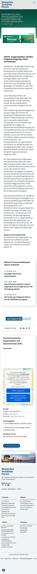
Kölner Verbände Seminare (8, 543)
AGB (2, 558)
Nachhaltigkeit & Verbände (8, 507)
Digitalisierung (5, 511)
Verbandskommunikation (8, 513)
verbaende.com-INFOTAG (8, 537)
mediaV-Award (24, 509)
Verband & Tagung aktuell (27, 505)
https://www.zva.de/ (17, 416)
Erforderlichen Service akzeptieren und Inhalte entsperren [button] (18, 398)
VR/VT (19, 489)
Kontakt (3, 489)
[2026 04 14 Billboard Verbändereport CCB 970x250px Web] (18, 455)
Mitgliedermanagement (7, 503)
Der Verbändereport (25, 501)
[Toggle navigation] (34, 2)
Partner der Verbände (26, 526)
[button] (3, 570)
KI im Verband (5, 501)
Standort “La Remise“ (7, 547)
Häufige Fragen (5, 545)
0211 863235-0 (14, 411)
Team (35, 558)
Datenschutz (7, 558)
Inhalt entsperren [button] (18, 391)
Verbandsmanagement (7, 505)
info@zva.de (12, 414)
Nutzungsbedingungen (26, 558)
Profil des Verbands (11, 446)
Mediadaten (12, 489)
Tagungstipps (23, 530)
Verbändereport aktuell (26, 503)
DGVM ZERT (23, 532)
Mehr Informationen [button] (18, 387)
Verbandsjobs (23, 528)
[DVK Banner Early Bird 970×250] (18, 36)
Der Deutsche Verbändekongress (6, 540)
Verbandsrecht (5, 509)
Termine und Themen (26, 507)
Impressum (15, 558)
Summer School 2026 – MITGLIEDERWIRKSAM (7, 530)
